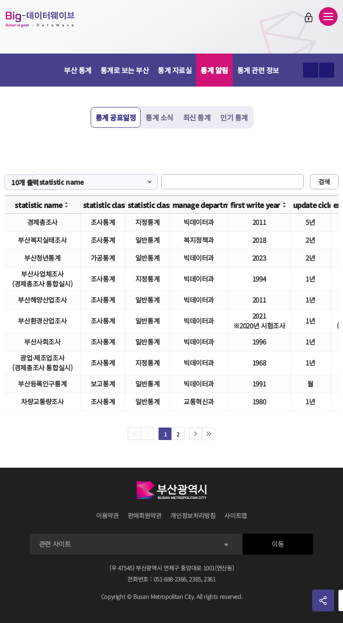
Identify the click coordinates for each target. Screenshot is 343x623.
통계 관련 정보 (258, 70)
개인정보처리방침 (192, 515)
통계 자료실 (175, 70)
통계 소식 (159, 117)
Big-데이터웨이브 (40, 19)
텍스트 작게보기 (326, 70)
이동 (278, 543)
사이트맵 (235, 515)
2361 (210, 579)
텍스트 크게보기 (310, 70)
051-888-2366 (170, 579)
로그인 (308, 17)
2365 (195, 579)
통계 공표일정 (116, 117)
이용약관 (107, 515)
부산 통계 (78, 70)
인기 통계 (234, 117)
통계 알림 (214, 70)
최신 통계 (197, 117)
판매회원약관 (145, 515)
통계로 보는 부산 (124, 70)
